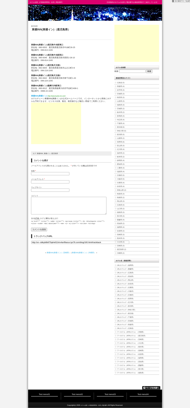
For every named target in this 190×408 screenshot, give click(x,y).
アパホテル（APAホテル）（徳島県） (131, 373)
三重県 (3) (121, 168)
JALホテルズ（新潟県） (126, 306)
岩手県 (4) (121, 90)
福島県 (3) (121, 105)
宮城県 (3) (121, 94)
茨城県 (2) (121, 108)
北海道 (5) (121, 82)
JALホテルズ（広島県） (126, 273)
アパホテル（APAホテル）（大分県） (131, 343)
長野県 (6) (121, 142)
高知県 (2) (121, 223)
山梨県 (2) (121, 138)
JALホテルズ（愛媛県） (126, 269)
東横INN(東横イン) (39, 96)
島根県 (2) (121, 197)
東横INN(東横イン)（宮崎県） (59, 256)
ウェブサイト (36, 187)
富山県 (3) (121, 145)
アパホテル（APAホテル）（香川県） (131, 369)
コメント (34, 196)
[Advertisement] (56, 123)
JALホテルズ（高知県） (126, 276)
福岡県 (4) (121, 227)
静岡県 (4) (121, 160)
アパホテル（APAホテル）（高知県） (131, 361)
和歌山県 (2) (121, 190)
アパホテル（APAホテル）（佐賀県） (131, 354)
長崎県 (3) (121, 234)
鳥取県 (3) (121, 194)
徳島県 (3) (121, 212)
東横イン (47, 153)
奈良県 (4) (121, 186)
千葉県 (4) (121, 123)
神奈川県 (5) (121, 131)
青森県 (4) (121, 86)
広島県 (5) (121, 205)
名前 (33, 171)
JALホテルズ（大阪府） (126, 291)
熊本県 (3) (121, 238)
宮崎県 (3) (121, 246)
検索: (116, 71)
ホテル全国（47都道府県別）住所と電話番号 (46, 2)
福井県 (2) (121, 153)
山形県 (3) (121, 101)
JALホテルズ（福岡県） (126, 265)
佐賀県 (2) (121, 231)
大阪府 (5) (121, 179)
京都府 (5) (121, 175)
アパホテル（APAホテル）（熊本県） (131, 347)
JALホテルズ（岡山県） (126, 280)
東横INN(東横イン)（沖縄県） (84, 256)
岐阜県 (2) (121, 157)
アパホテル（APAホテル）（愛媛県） (131, 365)
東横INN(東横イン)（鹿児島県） (51, 29)
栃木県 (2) (121, 112)
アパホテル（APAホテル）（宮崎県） (131, 339)
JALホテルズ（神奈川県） (126, 310)
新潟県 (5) (121, 134)
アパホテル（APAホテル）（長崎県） (131, 350)
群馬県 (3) (121, 116)
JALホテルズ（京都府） (126, 295)
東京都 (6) (121, 127)
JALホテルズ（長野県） (126, 298)
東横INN (40, 153)
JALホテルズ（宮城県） (126, 321)
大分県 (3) (121, 242)
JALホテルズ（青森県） (126, 324)
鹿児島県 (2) (121, 249)
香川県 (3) (121, 216)
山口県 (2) (121, 208)
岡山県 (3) (121, 201)
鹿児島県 (34, 26)
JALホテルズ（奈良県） (126, 284)
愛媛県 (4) (121, 220)
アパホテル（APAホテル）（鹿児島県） (132, 336)
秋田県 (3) (121, 97)
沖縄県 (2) (121, 253)
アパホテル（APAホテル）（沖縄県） (131, 332)
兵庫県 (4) (121, 183)
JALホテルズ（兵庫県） (126, 287)
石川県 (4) (121, 149)
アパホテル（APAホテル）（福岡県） (131, 358)
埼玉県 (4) (121, 120)
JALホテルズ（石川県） (126, 302)
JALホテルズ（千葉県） (126, 317)
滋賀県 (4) (121, 171)
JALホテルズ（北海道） (126, 328)
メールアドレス (38, 179)
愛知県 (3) (121, 164)
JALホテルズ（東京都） (126, 313)
